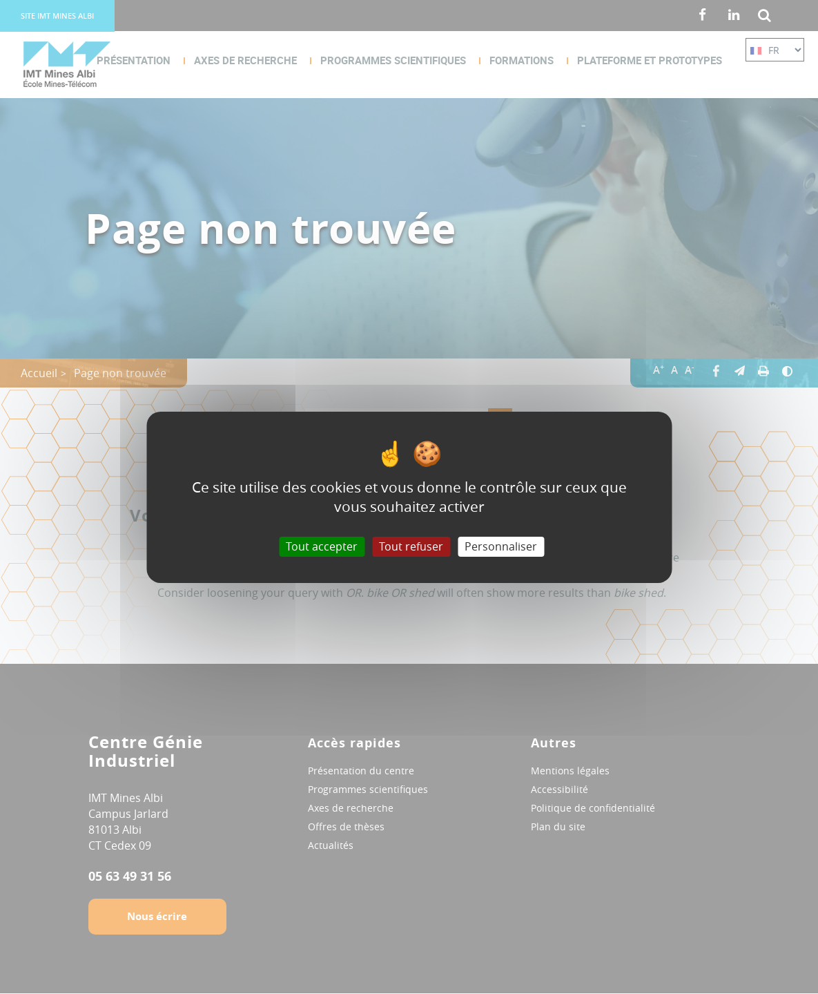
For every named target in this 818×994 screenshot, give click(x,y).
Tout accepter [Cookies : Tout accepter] (322, 545)
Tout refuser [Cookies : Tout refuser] (411, 545)
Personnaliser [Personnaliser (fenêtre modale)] (501, 545)
